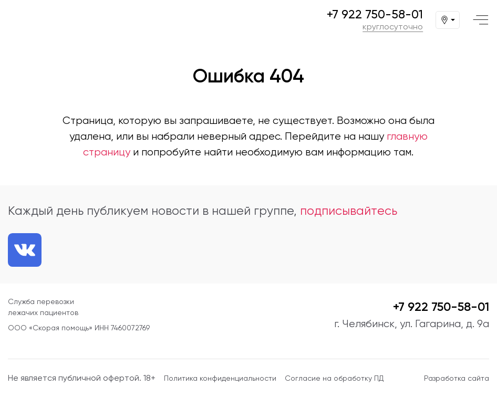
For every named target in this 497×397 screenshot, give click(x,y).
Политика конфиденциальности (220, 378)
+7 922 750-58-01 (375, 14)
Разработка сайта (456, 378)
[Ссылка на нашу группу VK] (25, 250)
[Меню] (480, 20)
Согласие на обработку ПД (334, 378)
